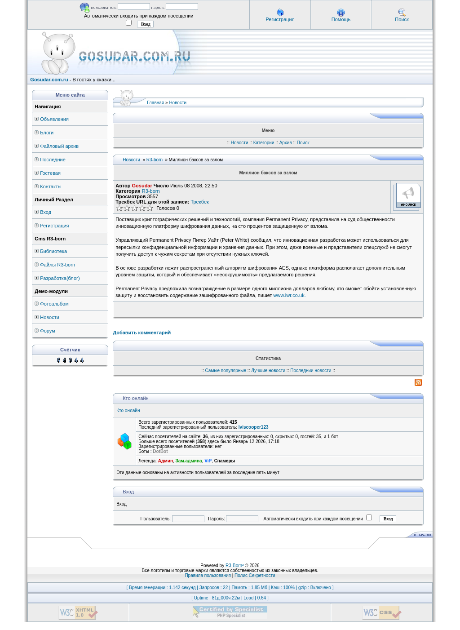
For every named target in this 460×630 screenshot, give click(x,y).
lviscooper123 (254, 427)
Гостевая (50, 173)
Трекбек (199, 201)
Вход (45, 212)
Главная (155, 102)
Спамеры (224, 460)
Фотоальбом (54, 303)
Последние (53, 159)
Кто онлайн (128, 410)
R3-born (154, 159)
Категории (263, 142)
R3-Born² (235, 565)
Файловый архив (59, 146)
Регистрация (279, 19)
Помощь (341, 19)
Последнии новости (310, 370)
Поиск (401, 19)
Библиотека (53, 251)
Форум (47, 330)
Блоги (46, 132)
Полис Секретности (254, 575)
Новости (49, 317)
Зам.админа (189, 460)
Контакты (51, 186)
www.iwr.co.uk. (290, 295)
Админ (165, 460)
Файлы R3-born (57, 264)
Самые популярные (226, 370)
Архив (285, 142)
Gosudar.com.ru (49, 79)
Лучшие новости (268, 370)
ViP (208, 460)
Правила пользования (208, 575)
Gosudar (142, 185)
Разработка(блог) (60, 278)
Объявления (54, 119)
